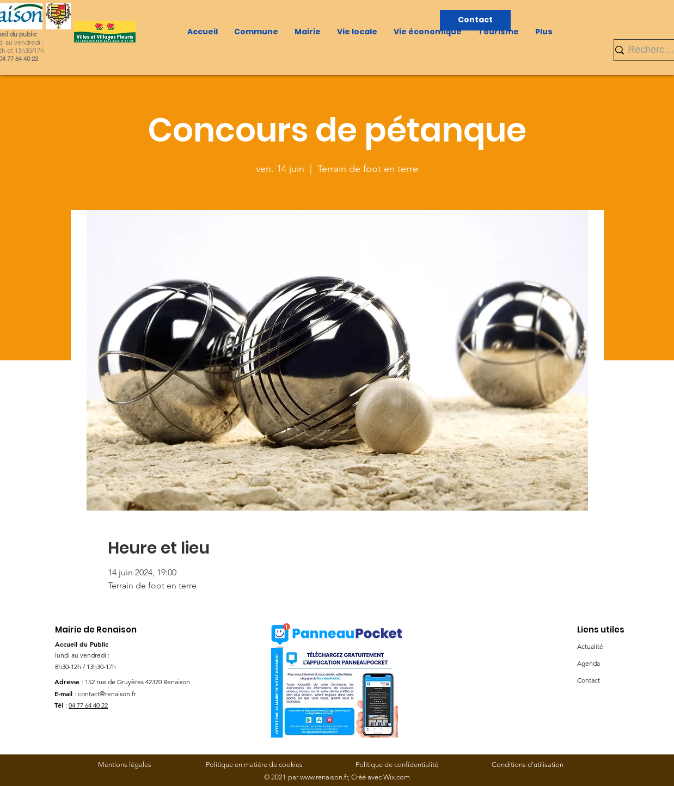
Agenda (588, 663)
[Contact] (475, 20)
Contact (588, 680)
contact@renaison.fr (107, 694)
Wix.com (396, 777)
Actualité (590, 646)
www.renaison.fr (324, 777)
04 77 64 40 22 (88, 705)
